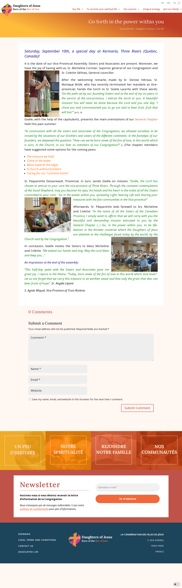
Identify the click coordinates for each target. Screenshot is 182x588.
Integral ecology (151, 9)
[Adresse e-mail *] (128, 487)
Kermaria (24, 534)
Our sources (130, 9)
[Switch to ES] (174, 3)
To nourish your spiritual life (102, 9)
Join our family (171, 9)
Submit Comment (137, 408)
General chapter (146, 119)
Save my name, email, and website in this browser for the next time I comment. (77, 399)
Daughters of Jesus (145, 28)
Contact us (25, 545)
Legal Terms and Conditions (37, 539)
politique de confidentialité (34, 509)
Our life (76, 9)
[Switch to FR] (162, 3)
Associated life (127, 28)
